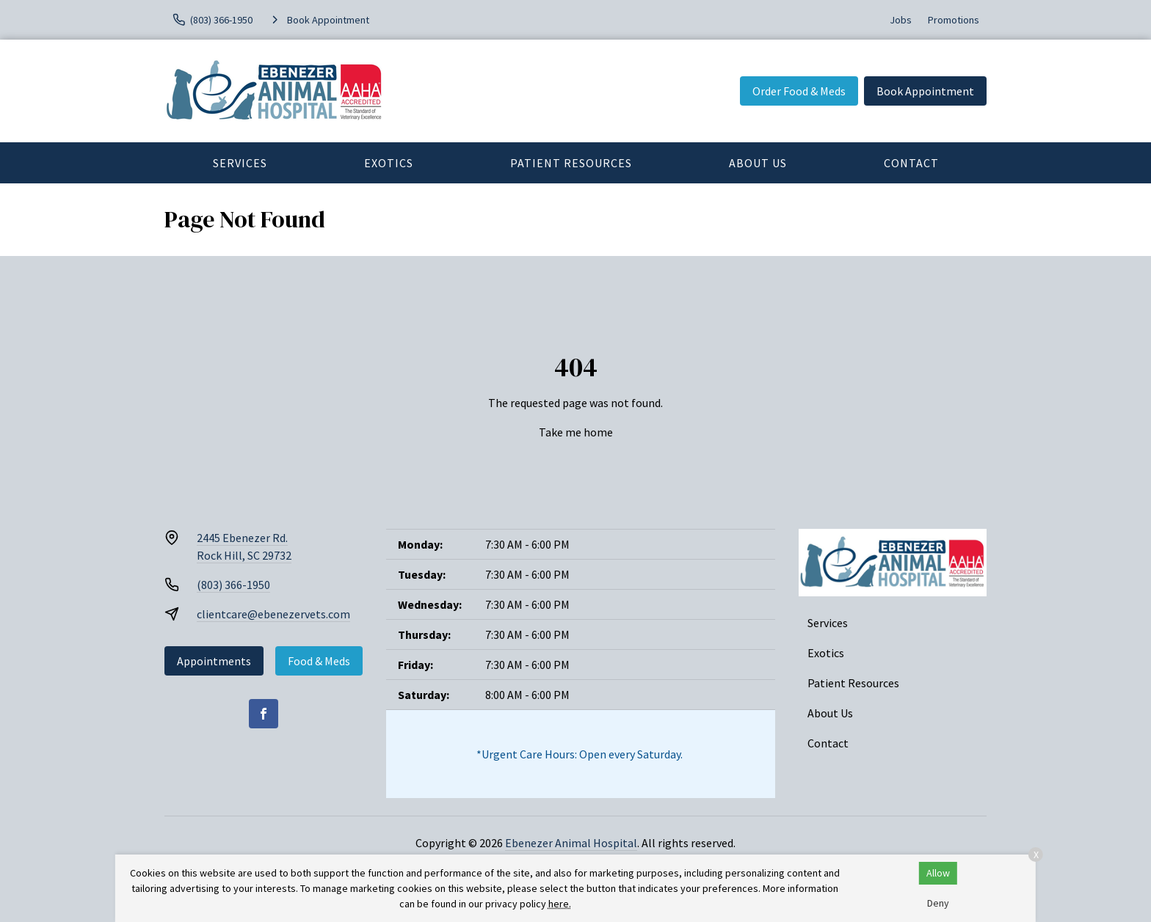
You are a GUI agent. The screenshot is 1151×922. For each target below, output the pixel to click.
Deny (938, 903)
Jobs (901, 19)
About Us (758, 163)
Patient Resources (571, 163)
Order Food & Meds (799, 91)
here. (559, 903)
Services (240, 163)
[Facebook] (263, 713)
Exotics (388, 163)
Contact (911, 163)
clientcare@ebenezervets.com (273, 614)
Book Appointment (925, 91)
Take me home (576, 432)
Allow (938, 872)
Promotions (953, 19)
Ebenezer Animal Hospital (571, 842)
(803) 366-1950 (233, 584)
